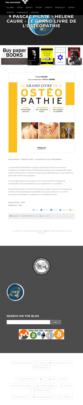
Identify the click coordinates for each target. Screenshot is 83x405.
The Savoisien (12, 4)
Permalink (45, 216)
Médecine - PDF (15, 205)
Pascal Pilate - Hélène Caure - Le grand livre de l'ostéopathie (34, 159)
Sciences (34, 216)
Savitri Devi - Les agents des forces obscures (28, 231)
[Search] (28, 322)
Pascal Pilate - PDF (16, 202)
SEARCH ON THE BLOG (23, 316)
